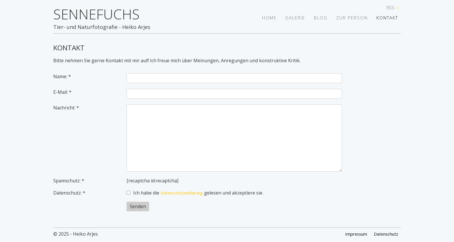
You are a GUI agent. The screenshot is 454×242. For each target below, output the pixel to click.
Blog (316, 18)
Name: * (62, 76)
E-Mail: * (62, 92)
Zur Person (350, 18)
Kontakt (388, 18)
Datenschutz (384, 234)
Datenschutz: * (69, 193)
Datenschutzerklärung (185, 193)
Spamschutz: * (68, 180)
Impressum (351, 234)
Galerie (289, 18)
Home (261, 18)
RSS (393, 8)
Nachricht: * (66, 107)
